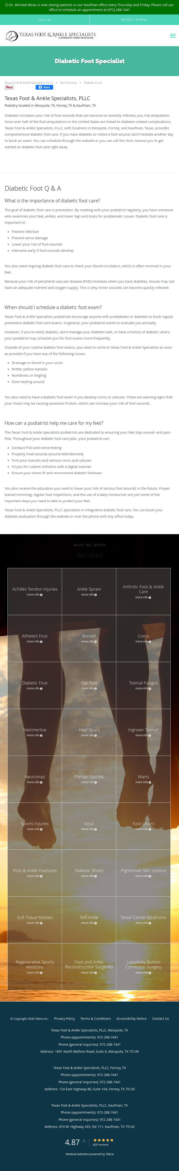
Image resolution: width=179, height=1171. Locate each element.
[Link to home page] (67, 35)
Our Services (68, 83)
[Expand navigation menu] (173, 35)
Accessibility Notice (132, 1018)
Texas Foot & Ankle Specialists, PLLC (29, 83)
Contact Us (160, 1018)
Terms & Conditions (95, 1018)
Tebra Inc (41, 1019)
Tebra (110, 1154)
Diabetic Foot (93, 83)
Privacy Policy (64, 1018)
